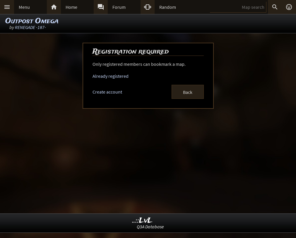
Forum (119, 7)
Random (167, 7)
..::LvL (142, 220)
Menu (24, 7)
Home (71, 7)
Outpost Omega (32, 21)
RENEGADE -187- (30, 27)
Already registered (111, 76)
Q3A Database (150, 227)
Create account (107, 92)
